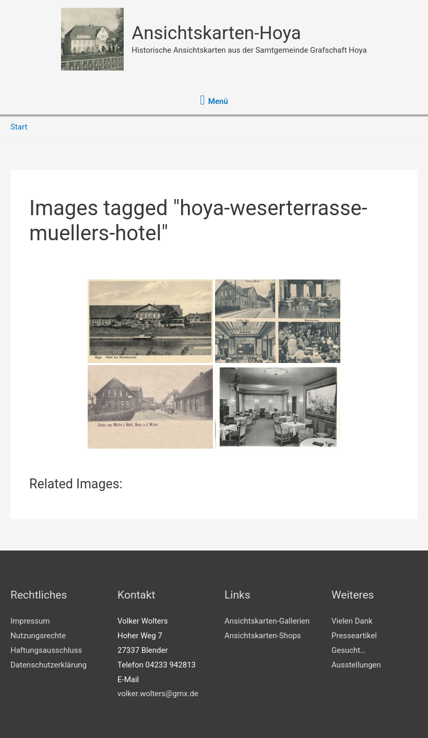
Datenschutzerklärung (48, 665)
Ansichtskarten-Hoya (216, 33)
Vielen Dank (352, 621)
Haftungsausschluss (46, 650)
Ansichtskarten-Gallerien (267, 621)
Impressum (30, 621)
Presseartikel (354, 635)
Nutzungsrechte (38, 635)
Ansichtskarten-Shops (262, 635)
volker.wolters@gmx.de (157, 693)
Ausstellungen (356, 665)
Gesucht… (348, 650)
